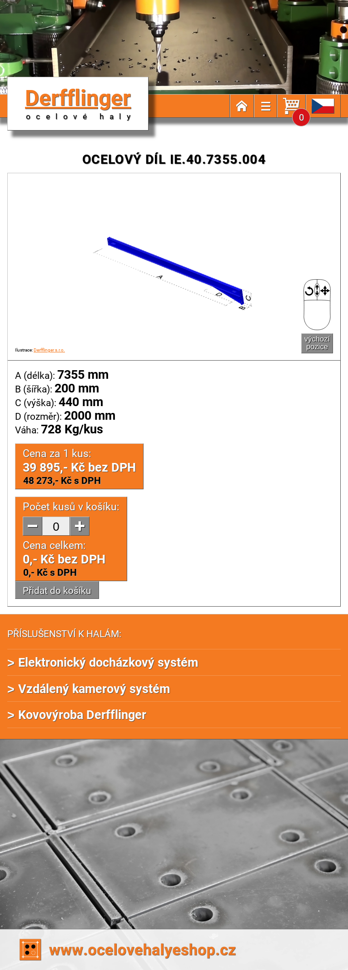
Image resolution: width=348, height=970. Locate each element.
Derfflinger (80, 101)
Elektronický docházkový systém (108, 661)
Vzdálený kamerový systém (94, 688)
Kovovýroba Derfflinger (82, 714)
